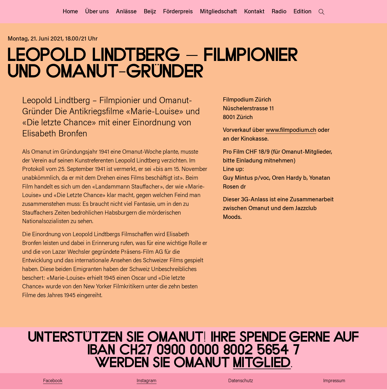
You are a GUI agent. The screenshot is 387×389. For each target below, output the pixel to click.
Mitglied (262, 363)
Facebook (52, 381)
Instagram (147, 381)
